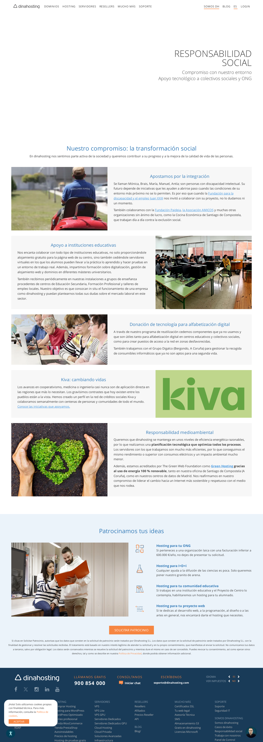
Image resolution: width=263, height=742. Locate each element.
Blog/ (138, 731)
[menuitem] (51, 7)
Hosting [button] (68, 6)
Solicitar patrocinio (131, 630)
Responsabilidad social (228, 731)
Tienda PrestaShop (65, 727)
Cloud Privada (103, 732)
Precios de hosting (65, 736)
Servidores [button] (87, 6)
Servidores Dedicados (108, 719)
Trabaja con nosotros (228, 735)
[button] (245, 6)
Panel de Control (225, 740)
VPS (97, 706)
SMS (177, 719)
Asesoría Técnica (185, 715)
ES (234, 676)
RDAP (17, 727)
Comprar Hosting (65, 706)
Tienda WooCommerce (68, 723)
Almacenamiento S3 (187, 723)
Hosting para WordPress (69, 710)
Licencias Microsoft (186, 732)
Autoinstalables (63, 732)
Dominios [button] (51, 6)
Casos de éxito (223, 727)
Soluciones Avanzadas (108, 736)
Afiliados (140, 710)
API (137, 719)
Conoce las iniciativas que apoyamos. (43, 406)
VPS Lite (99, 710)
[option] (234, 677)
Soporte (145, 6)
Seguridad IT (222, 710)
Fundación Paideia (168, 210)
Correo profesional (65, 719)
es (235, 6)
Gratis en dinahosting (188, 727)
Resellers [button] (106, 6)
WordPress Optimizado (68, 715)
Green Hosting (222, 466)
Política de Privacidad (130, 653)
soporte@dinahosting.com (171, 682)
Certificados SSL (184, 706)
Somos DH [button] (211, 6)
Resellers (140, 706)
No (234, 680)
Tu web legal (182, 710)
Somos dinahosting (226, 723)
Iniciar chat (130, 683)
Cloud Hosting (103, 727)
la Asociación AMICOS (197, 210)
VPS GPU (100, 715)
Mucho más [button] (126, 6)
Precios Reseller (144, 715)
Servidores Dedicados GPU (111, 723)
